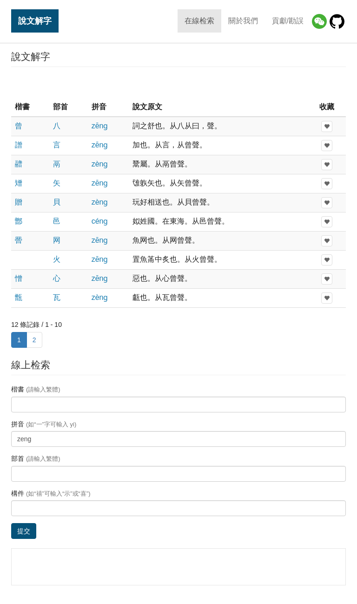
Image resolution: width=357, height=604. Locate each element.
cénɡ (100, 221)
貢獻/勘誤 (288, 21)
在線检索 (199, 21)
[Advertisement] (178, 83)
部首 (35, 458)
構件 (51, 493)
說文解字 (35, 21)
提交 (23, 531)
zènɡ (100, 164)
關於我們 (243, 21)
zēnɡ (100, 126)
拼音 (43, 424)
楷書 (35, 389)
